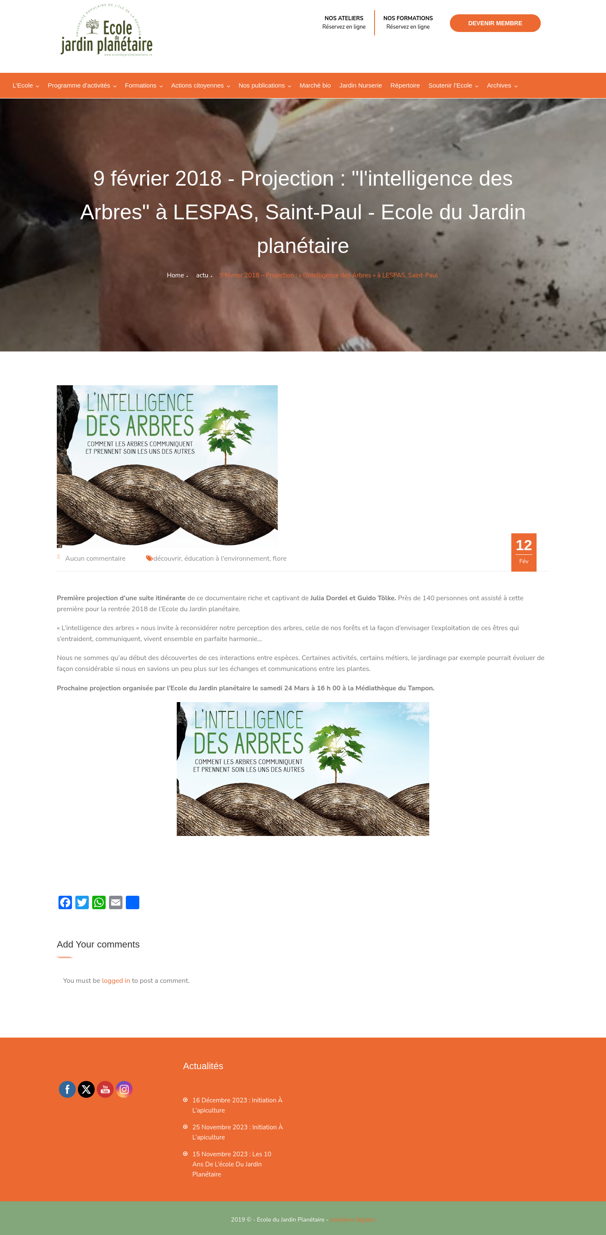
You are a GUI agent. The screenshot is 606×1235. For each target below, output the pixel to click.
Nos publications (262, 85)
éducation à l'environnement (226, 558)
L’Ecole (23, 85)
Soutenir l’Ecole (450, 85)
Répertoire (405, 85)
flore (280, 558)
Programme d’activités (79, 85)
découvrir (167, 558)
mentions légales (352, 1220)
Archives (499, 85)
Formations (141, 85)
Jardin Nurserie (360, 85)
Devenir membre (495, 23)
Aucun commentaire (95, 558)
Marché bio (315, 85)
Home (175, 275)
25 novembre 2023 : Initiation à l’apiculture (237, 1132)
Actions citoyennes (197, 85)
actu (202, 275)
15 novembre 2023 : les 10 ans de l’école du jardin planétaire (231, 1164)
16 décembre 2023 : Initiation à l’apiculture (237, 1105)
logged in (116, 980)
